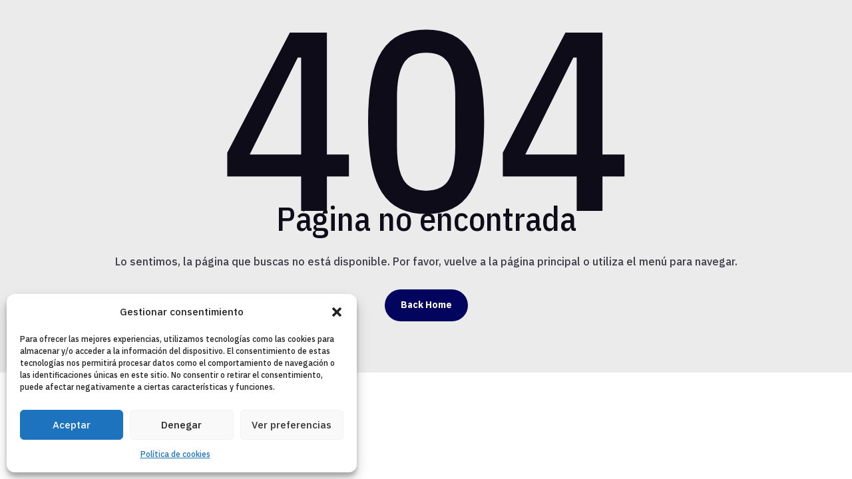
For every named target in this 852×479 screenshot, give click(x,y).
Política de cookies (175, 454)
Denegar (181, 424)
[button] (336, 312)
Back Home (426, 305)
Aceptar (72, 424)
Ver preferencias (291, 424)
